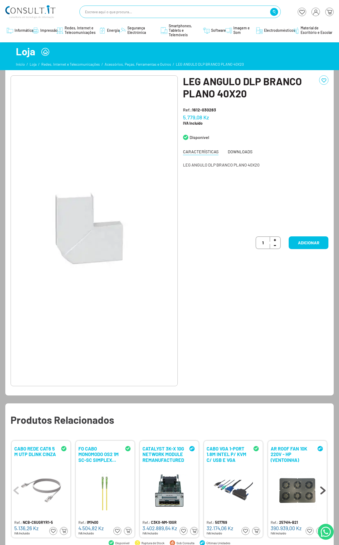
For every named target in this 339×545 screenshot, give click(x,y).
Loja (33, 64)
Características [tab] (200, 151)
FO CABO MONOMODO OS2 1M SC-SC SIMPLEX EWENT (98, 454)
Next (322, 489)
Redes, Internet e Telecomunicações (70, 64)
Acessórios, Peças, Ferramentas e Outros (138, 64)
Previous (16, 489)
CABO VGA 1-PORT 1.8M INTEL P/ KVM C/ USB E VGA (226, 454)
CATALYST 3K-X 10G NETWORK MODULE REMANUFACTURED (163, 454)
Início (20, 64)
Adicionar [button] (308, 242)
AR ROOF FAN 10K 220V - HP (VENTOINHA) (289, 454)
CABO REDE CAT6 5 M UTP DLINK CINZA (35, 451)
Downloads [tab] (240, 151)
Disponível (199, 137)
